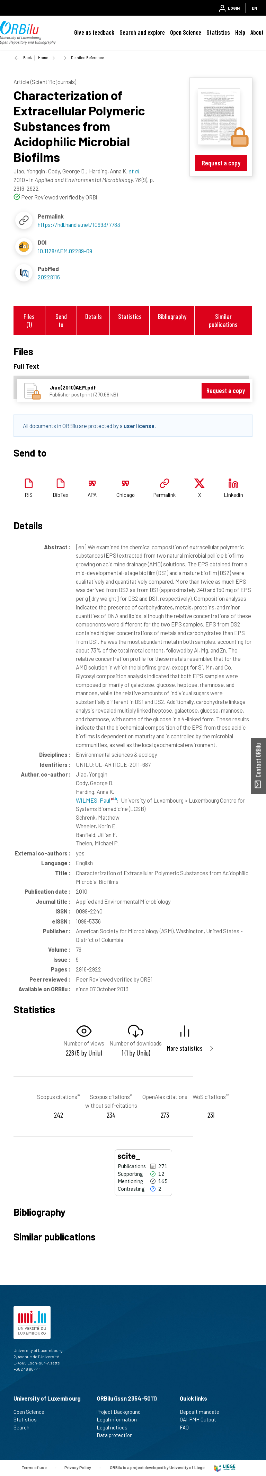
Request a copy (221, 163)
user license (139, 425)
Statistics (218, 32)
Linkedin (233, 495)
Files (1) (29, 320)
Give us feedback (94, 32)
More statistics (185, 1048)
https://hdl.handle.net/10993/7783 (79, 224)
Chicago (125, 495)
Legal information (120, 1419)
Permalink (164, 495)
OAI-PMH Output (201, 1419)
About (257, 32)
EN (254, 8)
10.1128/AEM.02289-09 (65, 250)
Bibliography (172, 316)
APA (92, 495)
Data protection (118, 1435)
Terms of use (33, 1467)
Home (43, 57)
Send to (61, 320)
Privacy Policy (77, 1467)
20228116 (49, 276)
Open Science (185, 32)
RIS (29, 495)
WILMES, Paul (96, 800)
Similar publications (223, 320)
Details (93, 316)
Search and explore (142, 32)
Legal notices (115, 1427)
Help (240, 32)
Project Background (122, 1412)
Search (24, 1427)
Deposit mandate (202, 1412)
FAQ (187, 1427)
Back (27, 57)
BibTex (60, 495)
